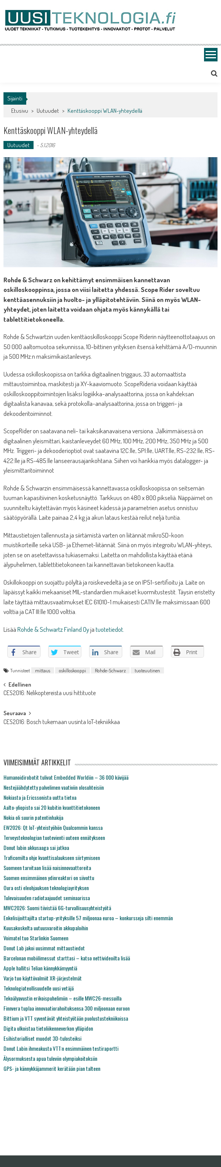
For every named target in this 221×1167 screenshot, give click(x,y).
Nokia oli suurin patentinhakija (33, 817)
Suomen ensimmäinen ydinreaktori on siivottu (48, 878)
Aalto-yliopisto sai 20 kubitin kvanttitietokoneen (51, 807)
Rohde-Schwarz (110, 670)
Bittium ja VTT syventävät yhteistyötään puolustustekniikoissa (65, 1018)
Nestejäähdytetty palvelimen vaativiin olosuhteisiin (53, 787)
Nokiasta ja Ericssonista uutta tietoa (39, 797)
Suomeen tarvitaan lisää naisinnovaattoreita (47, 867)
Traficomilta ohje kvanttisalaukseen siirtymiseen (51, 857)
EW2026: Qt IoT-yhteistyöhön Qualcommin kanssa (53, 827)
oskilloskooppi (72, 670)
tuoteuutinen (147, 670)
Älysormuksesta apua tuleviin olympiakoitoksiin (50, 1058)
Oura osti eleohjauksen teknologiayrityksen (46, 888)
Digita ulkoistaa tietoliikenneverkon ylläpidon (48, 1028)
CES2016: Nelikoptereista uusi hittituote (49, 693)
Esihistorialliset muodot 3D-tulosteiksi (42, 1038)
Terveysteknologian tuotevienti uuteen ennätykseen (54, 837)
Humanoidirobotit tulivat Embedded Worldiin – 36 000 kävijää (65, 777)
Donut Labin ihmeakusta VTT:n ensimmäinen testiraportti (60, 1048)
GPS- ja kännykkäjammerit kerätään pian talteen (51, 1068)
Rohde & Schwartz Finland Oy (53, 629)
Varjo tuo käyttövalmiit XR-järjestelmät (42, 978)
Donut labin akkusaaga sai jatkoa (36, 847)
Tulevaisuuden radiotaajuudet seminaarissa (46, 898)
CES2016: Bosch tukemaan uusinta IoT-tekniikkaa (61, 722)
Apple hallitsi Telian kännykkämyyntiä (40, 968)
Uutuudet (48, 110)
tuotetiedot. (110, 629)
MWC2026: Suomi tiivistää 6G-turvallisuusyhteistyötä (57, 908)
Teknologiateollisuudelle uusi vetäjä (38, 988)
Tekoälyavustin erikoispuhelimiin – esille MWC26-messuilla (62, 998)
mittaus (42, 670)
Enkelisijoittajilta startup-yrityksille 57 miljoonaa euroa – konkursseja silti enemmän (88, 918)
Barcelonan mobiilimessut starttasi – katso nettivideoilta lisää (66, 958)
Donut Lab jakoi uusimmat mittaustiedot (44, 948)
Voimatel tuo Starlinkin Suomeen (35, 938)
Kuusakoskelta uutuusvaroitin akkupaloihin (45, 928)
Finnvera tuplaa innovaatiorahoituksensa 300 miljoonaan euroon (66, 1008)
